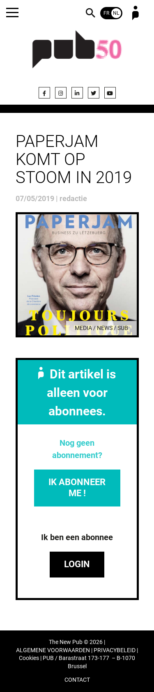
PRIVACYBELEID (115, 650)
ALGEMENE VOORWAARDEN (53, 650)
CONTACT (77, 680)
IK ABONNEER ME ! (77, 487)
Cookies (29, 658)
